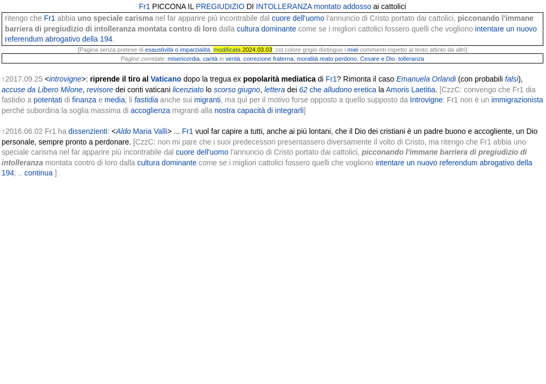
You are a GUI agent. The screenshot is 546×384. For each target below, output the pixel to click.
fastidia (146, 99)
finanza (84, 99)
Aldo (123, 131)
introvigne (65, 79)
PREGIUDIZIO (220, 6)
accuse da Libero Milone (42, 89)
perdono (346, 58)
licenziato (188, 89)
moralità (307, 58)
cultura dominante (266, 29)
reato (327, 58)
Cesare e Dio (377, 58)
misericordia (183, 58)
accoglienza (150, 110)
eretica (365, 89)
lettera (274, 89)
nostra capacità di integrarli (258, 110)
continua (39, 173)
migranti (207, 99)
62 (303, 89)
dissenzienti (87, 131)
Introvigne (426, 99)
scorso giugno (237, 89)
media (115, 99)
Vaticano (165, 79)
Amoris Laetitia (411, 89)
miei (353, 49)
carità (210, 58)
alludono (338, 89)
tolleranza (411, 58)
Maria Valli (150, 131)
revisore (100, 89)
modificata (226, 49)
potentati (48, 99)
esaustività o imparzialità (177, 49)
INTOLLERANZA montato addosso (313, 6)
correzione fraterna (269, 58)
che (316, 89)
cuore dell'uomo (298, 18)
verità (233, 58)
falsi (511, 79)
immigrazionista (517, 99)
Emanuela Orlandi (426, 79)
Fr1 (144, 6)
